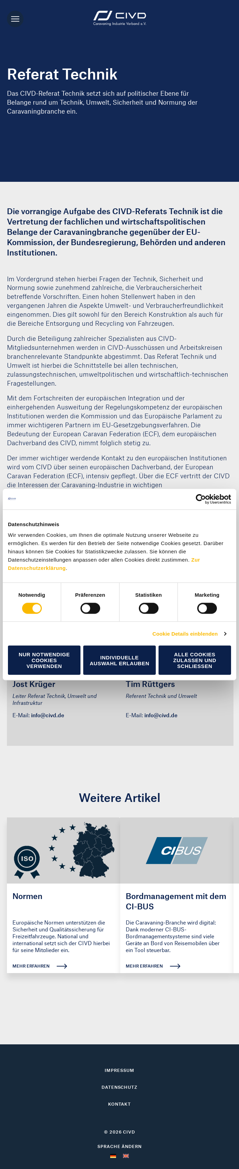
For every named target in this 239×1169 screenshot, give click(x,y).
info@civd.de (47, 715)
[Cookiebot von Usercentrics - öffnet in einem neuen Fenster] (201, 499)
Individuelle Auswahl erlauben (120, 660)
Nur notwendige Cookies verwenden (44, 660)
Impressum (119, 1070)
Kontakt (119, 1104)
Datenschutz (119, 1087)
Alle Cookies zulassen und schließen (194, 660)
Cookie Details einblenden (185, 633)
